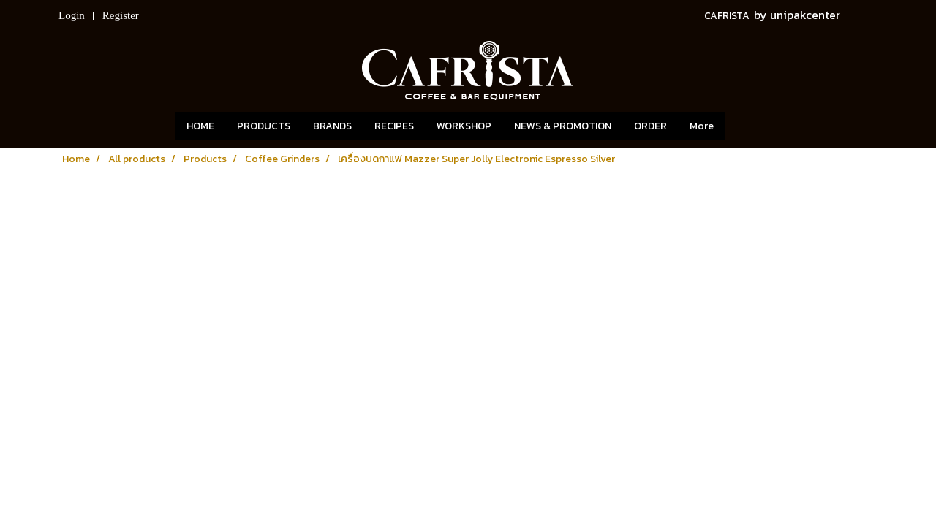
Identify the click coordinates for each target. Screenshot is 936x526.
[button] (746, 126)
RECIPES (394, 126)
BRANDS (332, 126)
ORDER (650, 126)
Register (120, 15)
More (702, 126)
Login (71, 15)
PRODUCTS (263, 126)
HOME (200, 126)
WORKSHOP (464, 126)
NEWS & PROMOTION (562, 126)
